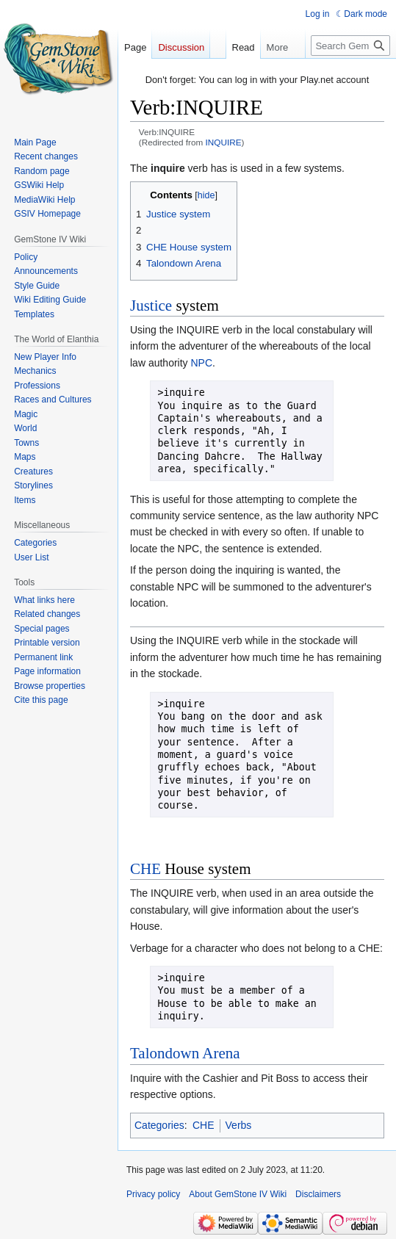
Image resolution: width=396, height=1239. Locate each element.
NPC (201, 363)
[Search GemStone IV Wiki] (350, 45)
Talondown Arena (185, 1053)
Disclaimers (318, 1194)
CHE (145, 869)
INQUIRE (224, 142)
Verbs (239, 1125)
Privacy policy (153, 1194)
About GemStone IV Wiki (238, 1194)
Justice (151, 305)
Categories (159, 1125)
